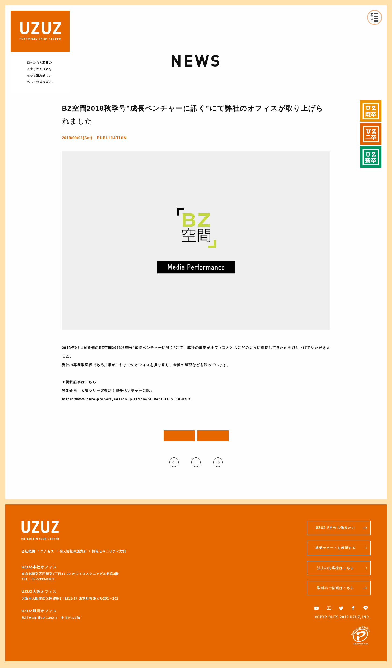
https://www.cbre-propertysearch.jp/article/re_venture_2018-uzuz (126, 399)
